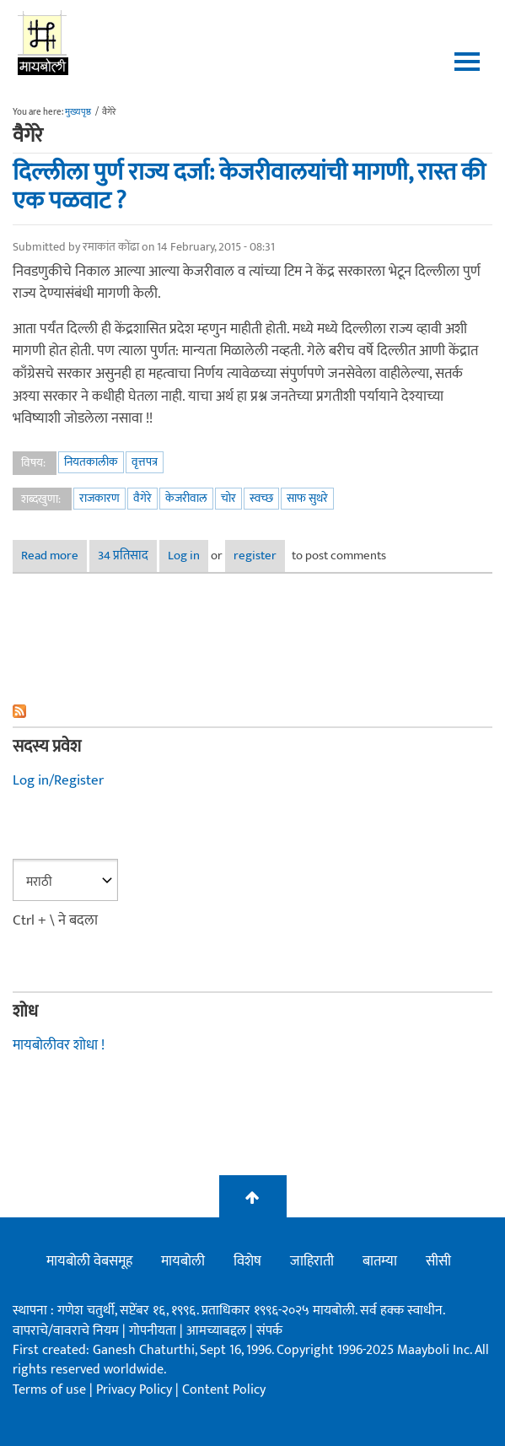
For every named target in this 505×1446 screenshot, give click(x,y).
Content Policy (224, 1390)
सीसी (438, 1261)
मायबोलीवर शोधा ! (59, 1045)
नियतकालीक (91, 462)
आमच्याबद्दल (218, 1330)
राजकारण (99, 498)
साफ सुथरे (307, 498)
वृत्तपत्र (145, 462)
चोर (228, 498)
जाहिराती (312, 1261)
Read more (54, 555)
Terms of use (49, 1390)
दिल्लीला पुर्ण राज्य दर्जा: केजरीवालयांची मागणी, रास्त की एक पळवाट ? (249, 187)
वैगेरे (142, 498)
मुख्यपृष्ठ (78, 112)
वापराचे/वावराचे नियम (66, 1330)
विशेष (247, 1261)
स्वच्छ (261, 498)
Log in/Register (58, 780)
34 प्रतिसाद (123, 555)
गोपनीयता (154, 1330)
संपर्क (269, 1330)
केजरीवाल (186, 498)
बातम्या (380, 1261)
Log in (184, 555)
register (255, 555)
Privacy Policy (135, 1390)
